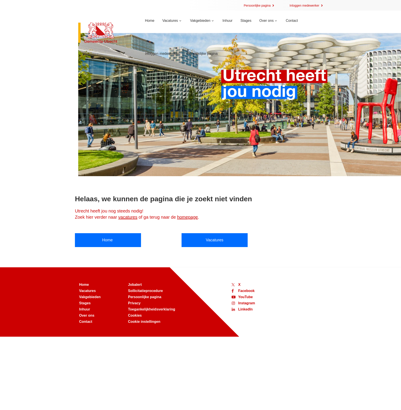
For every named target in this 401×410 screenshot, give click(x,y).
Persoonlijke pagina (257, 5)
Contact (292, 20)
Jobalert (135, 284)
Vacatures (170, 20)
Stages (245, 20)
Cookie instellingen (144, 321)
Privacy (134, 303)
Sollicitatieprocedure (145, 291)
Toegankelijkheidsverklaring (151, 309)
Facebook (246, 291)
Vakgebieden (200, 20)
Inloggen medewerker (304, 5)
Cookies (135, 315)
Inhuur (227, 20)
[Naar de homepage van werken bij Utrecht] (106, 33)
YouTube (245, 297)
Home (149, 20)
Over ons (266, 20)
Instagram (246, 303)
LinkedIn (245, 309)
